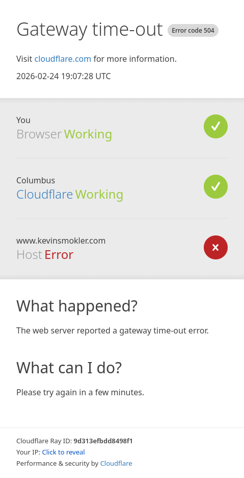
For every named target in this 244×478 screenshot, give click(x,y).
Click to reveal (63, 452)
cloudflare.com (62, 58)
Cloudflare (44, 193)
